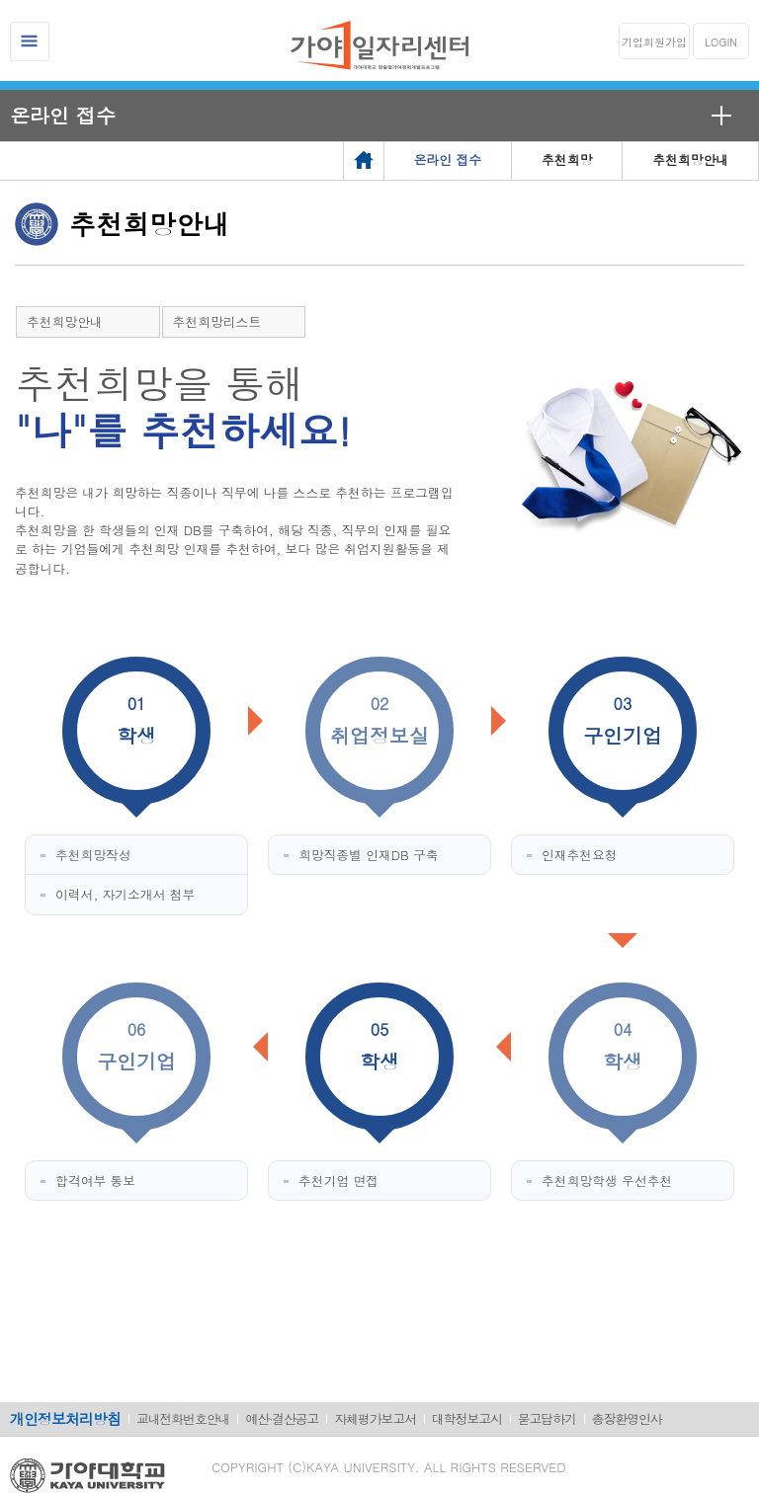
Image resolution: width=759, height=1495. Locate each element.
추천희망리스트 (217, 321)
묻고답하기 (547, 1418)
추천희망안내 (65, 321)
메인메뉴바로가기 (0, 0)
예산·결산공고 (281, 1418)
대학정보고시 (467, 1418)
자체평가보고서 (375, 1418)
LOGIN (721, 42)
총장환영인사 (627, 1418)
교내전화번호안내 (182, 1418)
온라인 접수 (63, 115)
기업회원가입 (654, 42)
